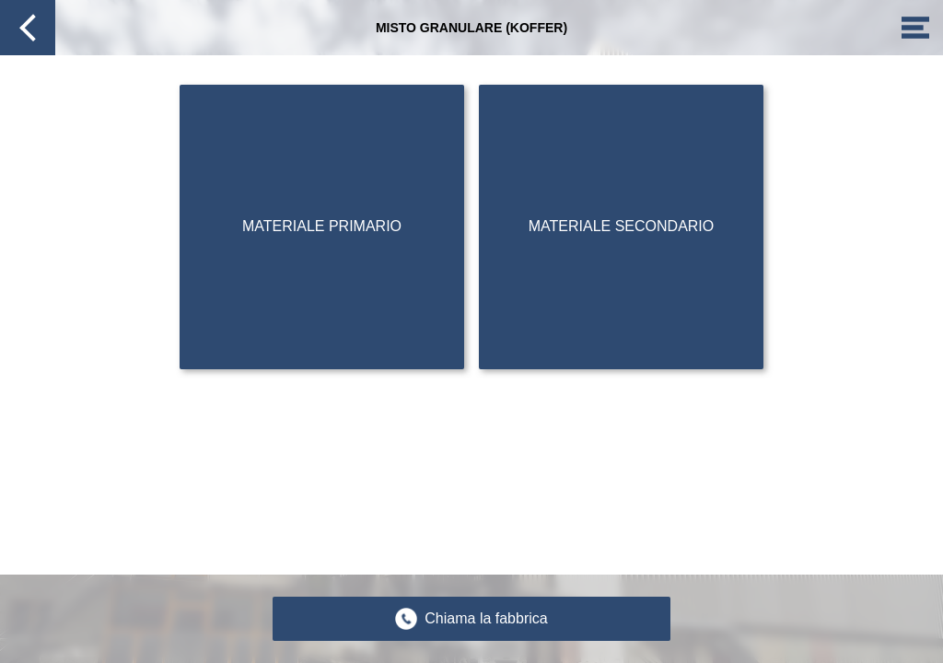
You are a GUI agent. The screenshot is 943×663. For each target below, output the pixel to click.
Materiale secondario (622, 226)
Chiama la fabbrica (486, 618)
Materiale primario (322, 226)
